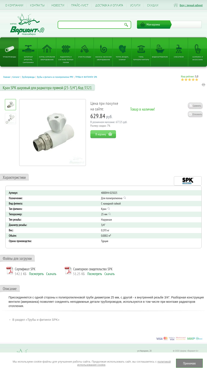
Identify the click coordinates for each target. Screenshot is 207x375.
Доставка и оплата (109, 5)
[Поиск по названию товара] (94, 25)
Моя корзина (153, 24)
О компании (14, 5)
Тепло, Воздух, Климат (122, 58)
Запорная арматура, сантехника (28, 59)
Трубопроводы (9, 57)
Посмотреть (36, 273)
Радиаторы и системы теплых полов (65, 59)
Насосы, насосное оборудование (103, 58)
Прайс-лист (79, 5)
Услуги (135, 5)
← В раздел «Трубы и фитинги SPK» (34, 319)
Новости (57, 5)
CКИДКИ (152, 5)
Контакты (37, 5)
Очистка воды (84, 57)
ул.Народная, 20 (144, 350)
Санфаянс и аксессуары (197, 58)
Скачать (51, 273)
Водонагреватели (160, 57)
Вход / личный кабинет (191, 5)
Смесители (179, 57)
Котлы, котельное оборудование (47, 58)
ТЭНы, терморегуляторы (141, 58)
